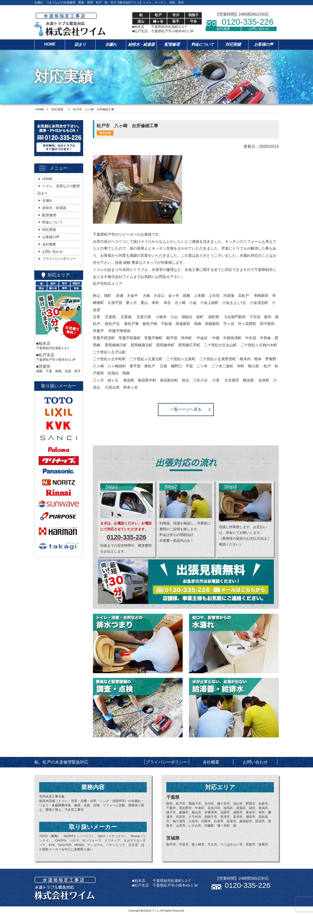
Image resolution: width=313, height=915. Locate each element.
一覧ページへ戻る (185, 409)
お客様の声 (263, 44)
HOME (49, 44)
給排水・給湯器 (141, 44)
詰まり (80, 44)
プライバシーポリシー (59, 259)
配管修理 (171, 44)
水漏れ (111, 44)
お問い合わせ (259, 29)
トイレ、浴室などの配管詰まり (58, 189)
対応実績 (233, 44)
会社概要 (223, 29)
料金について (202, 44)
